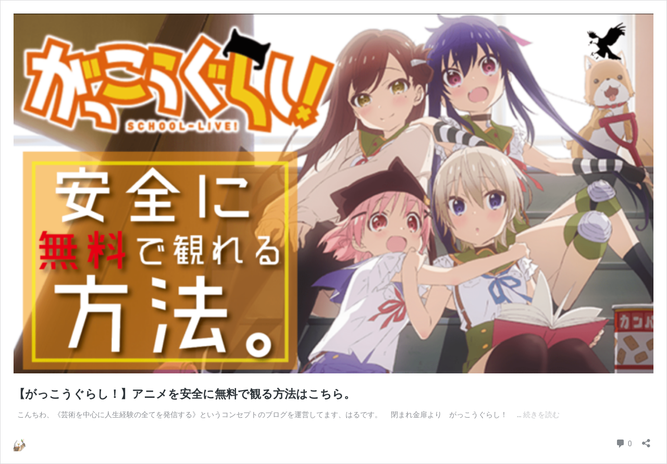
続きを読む (541, 414)
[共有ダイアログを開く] (646, 440)
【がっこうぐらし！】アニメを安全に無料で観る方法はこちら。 (184, 393)
